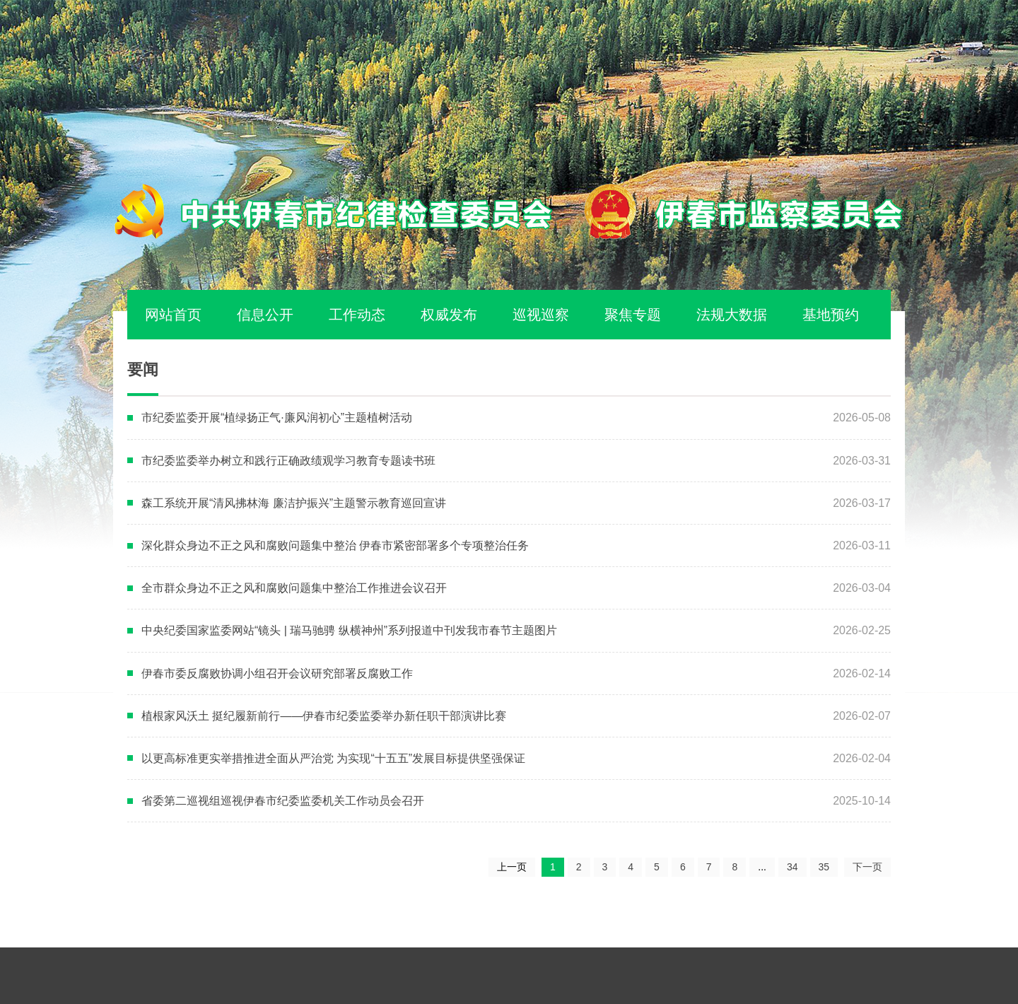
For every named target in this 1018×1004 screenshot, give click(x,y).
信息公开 (265, 314)
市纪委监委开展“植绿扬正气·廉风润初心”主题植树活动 (276, 417)
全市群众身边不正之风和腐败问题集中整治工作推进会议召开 (294, 588)
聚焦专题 (632, 314)
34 (792, 866)
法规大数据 (731, 314)
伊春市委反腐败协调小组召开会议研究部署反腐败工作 (277, 673)
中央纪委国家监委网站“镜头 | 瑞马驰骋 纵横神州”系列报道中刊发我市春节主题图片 (349, 630)
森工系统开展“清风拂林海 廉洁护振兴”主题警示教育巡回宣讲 (293, 503)
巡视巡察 (541, 314)
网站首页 (173, 314)
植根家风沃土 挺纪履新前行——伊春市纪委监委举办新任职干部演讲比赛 (323, 716)
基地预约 (830, 314)
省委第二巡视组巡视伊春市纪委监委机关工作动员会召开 (282, 801)
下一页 (867, 866)
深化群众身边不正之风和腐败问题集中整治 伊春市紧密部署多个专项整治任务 (335, 545)
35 (824, 866)
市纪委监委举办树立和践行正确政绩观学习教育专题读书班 (288, 461)
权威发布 (449, 314)
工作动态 (357, 314)
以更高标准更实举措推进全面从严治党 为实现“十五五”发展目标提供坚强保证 (333, 758)
